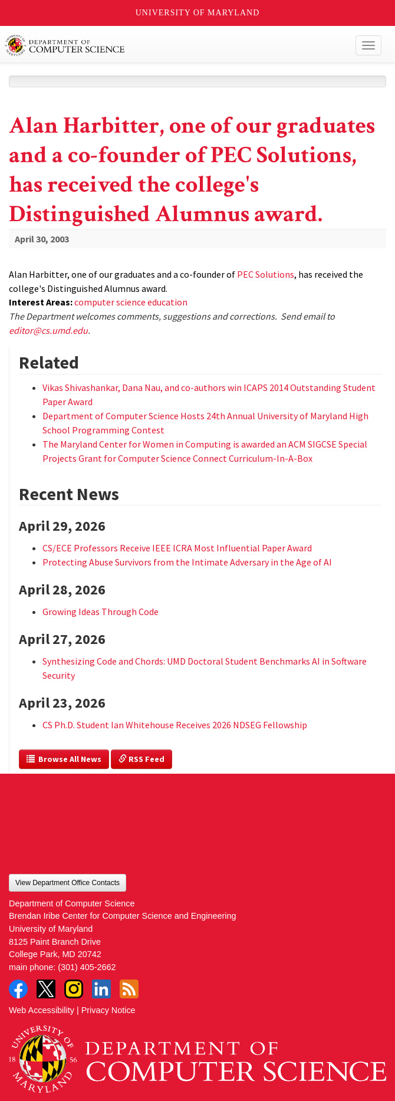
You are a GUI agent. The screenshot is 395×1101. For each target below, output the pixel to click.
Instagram (73, 989)
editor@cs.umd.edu (48, 330)
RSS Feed (141, 759)
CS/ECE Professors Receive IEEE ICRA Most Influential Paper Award (177, 548)
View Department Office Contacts (67, 883)
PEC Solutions (265, 274)
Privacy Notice (108, 1010)
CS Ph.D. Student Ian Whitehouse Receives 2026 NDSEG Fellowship (174, 725)
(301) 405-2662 (87, 967)
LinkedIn (101, 989)
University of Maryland (198, 12)
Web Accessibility (41, 1010)
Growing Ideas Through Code (100, 611)
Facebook (18, 989)
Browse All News (64, 759)
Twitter (46, 989)
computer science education (130, 302)
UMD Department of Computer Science (159, 45)
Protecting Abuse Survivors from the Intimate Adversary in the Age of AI (187, 562)
